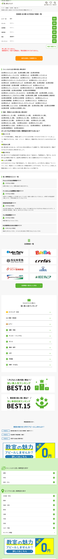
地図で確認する (51, 46)
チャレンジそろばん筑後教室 (10, 180)
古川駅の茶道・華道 (37, 105)
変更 (54, 19)
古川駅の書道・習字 (32, 93)
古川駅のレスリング (38, 85)
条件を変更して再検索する (29, 58)
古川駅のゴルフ (14, 78)
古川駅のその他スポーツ (27, 88)
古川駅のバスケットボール (39, 78)
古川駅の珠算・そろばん (46, 93)
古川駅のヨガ (5, 83)
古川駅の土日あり (22, 123)
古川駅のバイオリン (31, 100)
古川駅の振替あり (35, 125)
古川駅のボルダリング (16, 83)
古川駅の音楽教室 (6, 100)
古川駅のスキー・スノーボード (38, 80)
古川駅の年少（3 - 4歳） (25, 115)
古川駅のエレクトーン (41, 98)
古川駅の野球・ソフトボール (38, 75)
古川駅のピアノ (29, 98)
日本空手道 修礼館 (7, 203)
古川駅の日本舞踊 (49, 105)
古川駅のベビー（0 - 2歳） (8, 115)
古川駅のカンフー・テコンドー (10, 88)
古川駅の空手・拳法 (30, 83)
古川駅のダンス (5, 103)
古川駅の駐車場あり (7, 128)
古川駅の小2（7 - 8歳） (37, 118)
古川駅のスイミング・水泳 (9, 72)
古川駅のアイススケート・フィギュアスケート (14, 80)
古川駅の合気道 (5, 85)
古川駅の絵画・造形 (24, 105)
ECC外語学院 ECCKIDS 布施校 (10, 225)
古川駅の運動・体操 (23, 72)
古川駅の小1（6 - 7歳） (23, 118)
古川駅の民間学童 (6, 98)
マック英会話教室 (7, 215)
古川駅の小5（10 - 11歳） (38, 120)
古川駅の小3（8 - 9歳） (8, 120)
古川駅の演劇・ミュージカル (9, 105)
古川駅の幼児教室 (16, 90)
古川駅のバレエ (42, 100)
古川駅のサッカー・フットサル (10, 75)
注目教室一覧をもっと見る (29, 285)
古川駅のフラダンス (41, 103)
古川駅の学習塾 (5, 90)
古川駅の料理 (5, 108)
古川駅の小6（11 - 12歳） (8, 123)
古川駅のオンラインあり (36, 123)
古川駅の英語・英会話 (41, 88)
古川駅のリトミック (18, 100)
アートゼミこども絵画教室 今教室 (11, 191)
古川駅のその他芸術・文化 (17, 108)
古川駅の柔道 (40, 83)
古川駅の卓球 (5, 78)
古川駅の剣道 (49, 83)
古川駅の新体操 (34, 72)
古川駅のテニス (24, 75)
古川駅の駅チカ (46, 125)
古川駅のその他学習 (18, 98)
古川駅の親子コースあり (8, 125)
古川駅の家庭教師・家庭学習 (46, 95)
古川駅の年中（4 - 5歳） (40, 115)
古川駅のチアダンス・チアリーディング (22, 103)
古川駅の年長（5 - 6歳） (8, 118)
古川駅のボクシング (26, 85)
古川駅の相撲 (15, 85)
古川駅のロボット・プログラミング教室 (12, 95)
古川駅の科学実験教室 (29, 90)
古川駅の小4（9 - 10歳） (23, 120)
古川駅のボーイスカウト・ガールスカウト (13, 93)
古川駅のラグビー (25, 78)
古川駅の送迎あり (19, 128)
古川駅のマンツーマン (22, 125)
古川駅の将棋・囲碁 (31, 95)
